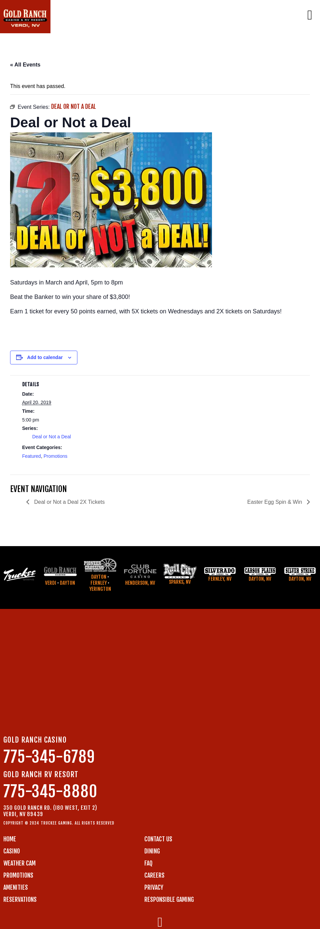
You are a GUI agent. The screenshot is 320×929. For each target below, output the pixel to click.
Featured (31, 456)
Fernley (99, 583)
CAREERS (154, 875)
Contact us (158, 839)
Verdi (50, 583)
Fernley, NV (220, 579)
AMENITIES (15, 887)
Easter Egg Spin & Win (275, 502)
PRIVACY (153, 887)
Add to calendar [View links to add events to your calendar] (45, 357)
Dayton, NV (260, 579)
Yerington (100, 589)
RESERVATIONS (20, 899)
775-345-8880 (50, 791)
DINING (152, 851)
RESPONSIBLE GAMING (169, 899)
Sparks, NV (180, 582)
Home (9, 839)
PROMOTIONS (18, 875)
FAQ (148, 863)
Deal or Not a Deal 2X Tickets (69, 502)
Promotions (55, 456)
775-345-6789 (49, 757)
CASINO (11, 851)
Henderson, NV (140, 583)
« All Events (25, 65)
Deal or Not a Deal (51, 436)
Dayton (67, 583)
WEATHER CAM (19, 863)
